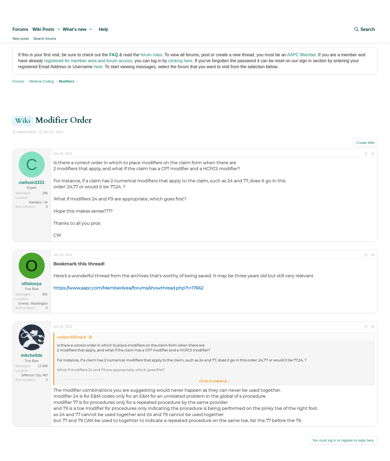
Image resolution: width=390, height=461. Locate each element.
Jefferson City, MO (34, 375)
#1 (373, 154)
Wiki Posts (43, 29)
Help (103, 29)
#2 (373, 255)
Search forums (44, 39)
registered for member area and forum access (88, 60)
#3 (373, 326)
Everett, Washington (33, 303)
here (98, 66)
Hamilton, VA (38, 202)
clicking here (180, 60)
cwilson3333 (26, 132)
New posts (20, 39)
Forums (20, 29)
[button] (59, 29)
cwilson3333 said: (72, 337)
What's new (74, 29)
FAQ (113, 54)
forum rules (151, 54)
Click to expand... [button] (214, 381)
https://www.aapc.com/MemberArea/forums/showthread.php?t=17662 (128, 288)
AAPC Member (301, 54)
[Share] (365, 154)
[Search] (364, 29)
